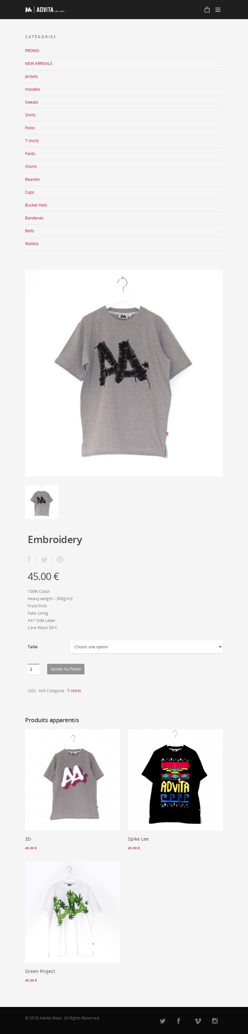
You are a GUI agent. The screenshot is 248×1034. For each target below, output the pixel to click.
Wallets (32, 243)
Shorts (31, 166)
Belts (29, 231)
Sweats (31, 102)
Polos (30, 128)
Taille (33, 647)
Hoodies (32, 89)
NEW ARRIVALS (38, 63)
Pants (30, 153)
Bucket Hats (36, 205)
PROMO (32, 50)
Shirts (30, 115)
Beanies (32, 179)
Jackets (31, 76)
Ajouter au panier (65, 669)
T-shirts (32, 141)
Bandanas (34, 218)
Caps (29, 192)
